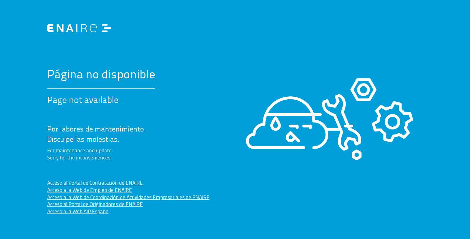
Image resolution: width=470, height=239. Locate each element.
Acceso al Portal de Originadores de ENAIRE (95, 203)
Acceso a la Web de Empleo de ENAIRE (89, 189)
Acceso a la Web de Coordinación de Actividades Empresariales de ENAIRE (128, 197)
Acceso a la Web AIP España (78, 211)
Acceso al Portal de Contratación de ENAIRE (95, 182)
